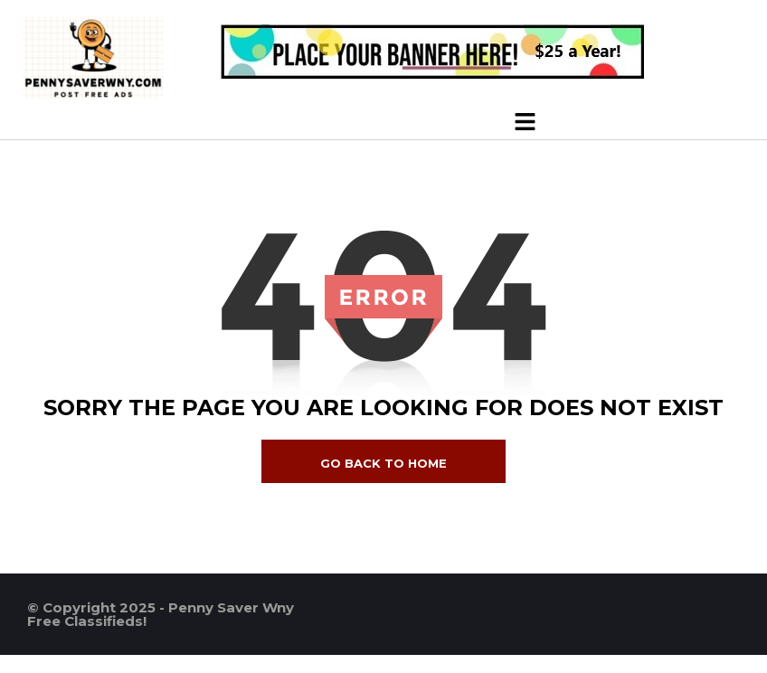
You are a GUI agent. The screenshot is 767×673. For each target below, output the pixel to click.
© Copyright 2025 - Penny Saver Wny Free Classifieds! (160, 614)
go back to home (383, 463)
